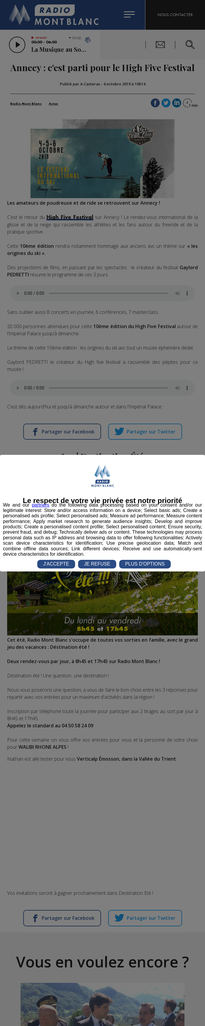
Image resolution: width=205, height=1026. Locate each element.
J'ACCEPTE (56, 563)
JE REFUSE (97, 563)
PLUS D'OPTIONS (145, 563)
